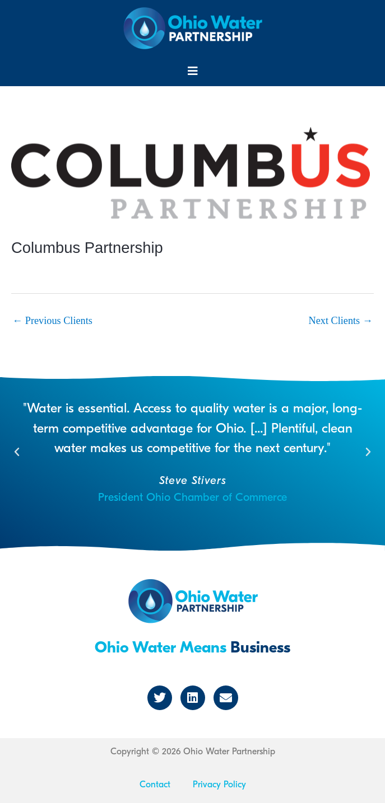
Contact (155, 784)
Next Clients (341, 320)
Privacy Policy (219, 784)
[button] (193, 71)
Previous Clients (52, 320)
